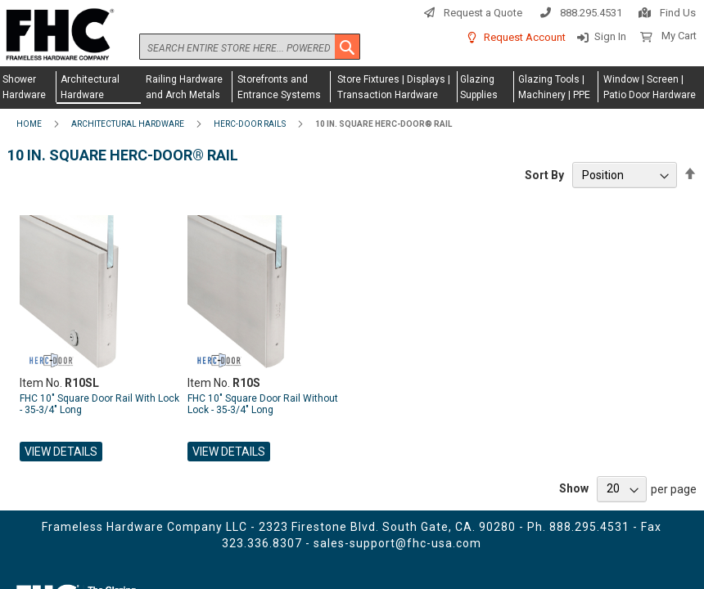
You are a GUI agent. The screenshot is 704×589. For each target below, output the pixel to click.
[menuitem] (28, 86)
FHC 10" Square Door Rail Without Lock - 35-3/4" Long (262, 404)
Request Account (525, 37)
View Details (61, 451)
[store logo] (57, 35)
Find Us (678, 13)
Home (29, 123)
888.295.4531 (591, 13)
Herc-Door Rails (250, 123)
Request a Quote (483, 13)
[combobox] (249, 47)
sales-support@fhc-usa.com (397, 543)
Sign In (610, 36)
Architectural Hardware (127, 123)
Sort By (544, 175)
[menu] (352, 87)
